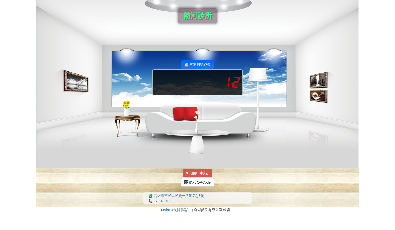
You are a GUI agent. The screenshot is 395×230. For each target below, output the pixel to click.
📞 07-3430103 (160, 201)
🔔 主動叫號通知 (197, 64)
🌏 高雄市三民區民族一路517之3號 (176, 196)
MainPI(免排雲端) (175, 210)
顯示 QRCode (197, 182)
